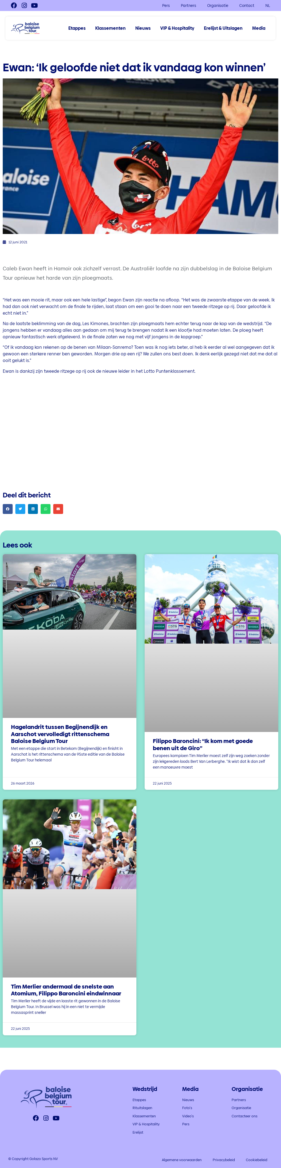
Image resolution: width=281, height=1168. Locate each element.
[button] (8, 509)
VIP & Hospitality (177, 28)
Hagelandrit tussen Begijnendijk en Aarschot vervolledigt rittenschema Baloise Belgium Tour (60, 734)
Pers (166, 5)
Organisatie (217, 5)
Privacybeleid (224, 1159)
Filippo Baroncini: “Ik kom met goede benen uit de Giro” (203, 744)
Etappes (77, 28)
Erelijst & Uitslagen (223, 28)
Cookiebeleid (256, 1159)
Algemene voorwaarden (182, 1159)
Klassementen (110, 28)
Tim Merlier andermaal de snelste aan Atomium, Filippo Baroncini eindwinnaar (66, 989)
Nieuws (143, 28)
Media (258, 28)
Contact (246, 5)
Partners (188, 5)
